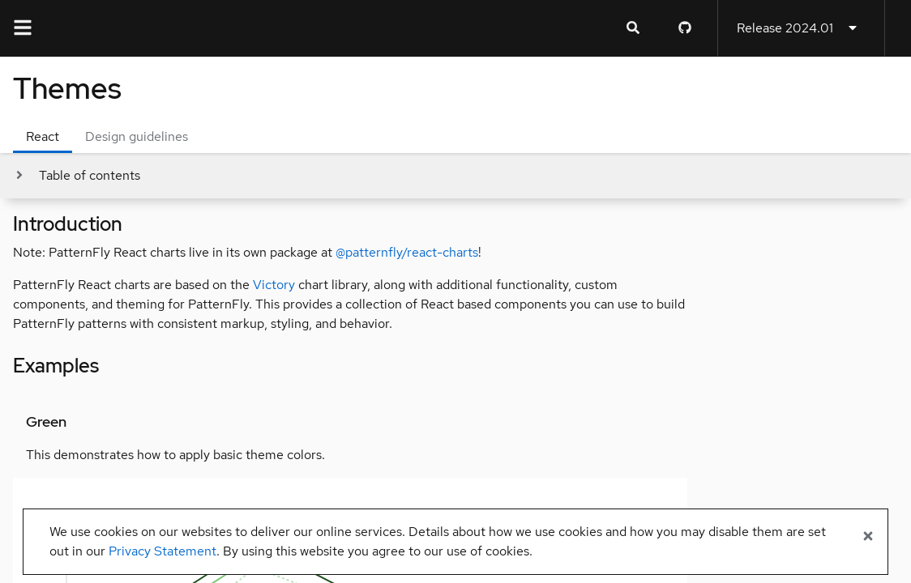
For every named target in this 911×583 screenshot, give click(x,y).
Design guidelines (136, 136)
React (42, 136)
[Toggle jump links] (76, 175)
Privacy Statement (162, 551)
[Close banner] (868, 536)
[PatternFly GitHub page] (684, 28)
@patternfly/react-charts (407, 252)
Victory (274, 284)
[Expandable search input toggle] (633, 28)
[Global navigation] (22, 28)
